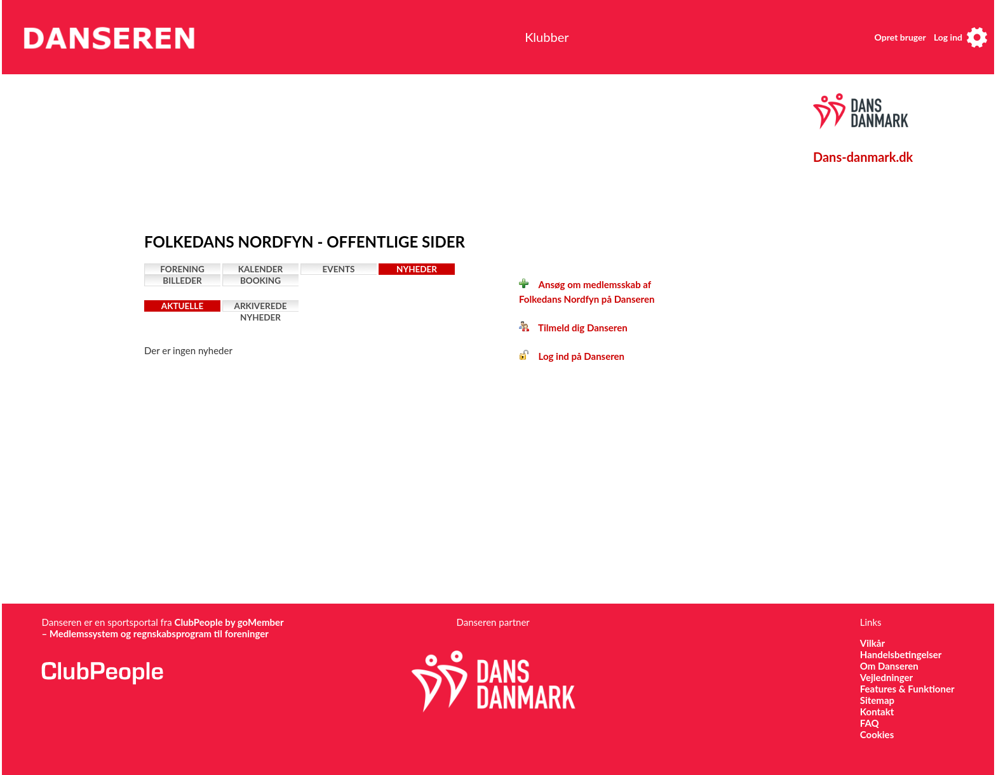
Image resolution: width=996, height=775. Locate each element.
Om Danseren (889, 666)
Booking (260, 280)
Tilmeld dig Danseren (573, 327)
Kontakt (877, 711)
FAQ (869, 723)
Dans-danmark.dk (863, 156)
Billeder (182, 280)
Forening (182, 269)
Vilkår (872, 643)
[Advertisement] (439, 150)
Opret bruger (900, 37)
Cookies (877, 734)
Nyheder (416, 269)
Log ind (948, 37)
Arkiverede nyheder (260, 306)
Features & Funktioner (907, 688)
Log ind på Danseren (571, 356)
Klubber (547, 36)
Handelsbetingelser (901, 654)
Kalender (260, 269)
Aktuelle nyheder (182, 306)
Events (339, 269)
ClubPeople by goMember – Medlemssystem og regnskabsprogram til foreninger (162, 627)
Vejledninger (886, 677)
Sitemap (877, 700)
